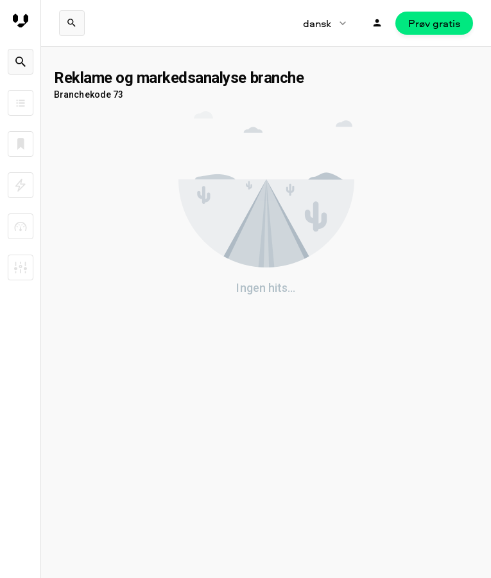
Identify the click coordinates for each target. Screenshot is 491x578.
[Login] (377, 23)
